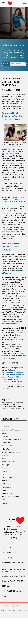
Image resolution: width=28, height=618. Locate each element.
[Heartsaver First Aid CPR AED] (12, 581)
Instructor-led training (14, 206)
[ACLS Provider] (6, 553)
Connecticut (5, 443)
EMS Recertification (8, 462)
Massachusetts (7, 477)
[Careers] (4, 596)
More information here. (10, 324)
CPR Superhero (6, 446)
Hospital (4, 471)
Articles (4, 433)
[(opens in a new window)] (11, 538)
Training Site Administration (11, 497)
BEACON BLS (14, 200)
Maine (3, 474)
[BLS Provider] (6, 548)
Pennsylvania (6, 487)
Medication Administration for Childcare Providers (12, 372)
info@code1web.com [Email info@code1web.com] (14, 529)
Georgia (4, 468)
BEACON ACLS (7, 202)
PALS (3, 484)
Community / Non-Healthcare (11, 439)
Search (5, 64)
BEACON (4, 436)
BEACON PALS (19, 202)
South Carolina (6, 493)
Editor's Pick (5, 449)
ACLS (3, 424)
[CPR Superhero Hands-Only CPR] (13, 576)
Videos (3, 500)
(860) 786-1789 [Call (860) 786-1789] (14, 526)
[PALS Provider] (6, 558)
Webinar (4, 503)
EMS (3, 458)
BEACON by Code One (18, 142)
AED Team (5, 427)
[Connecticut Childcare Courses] (12, 591)
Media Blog (5, 481)
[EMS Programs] (6, 586)
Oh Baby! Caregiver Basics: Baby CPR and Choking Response (13, 570)
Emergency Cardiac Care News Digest (10, 454)
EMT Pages (5, 465)
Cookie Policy (18, 606)
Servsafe (4, 490)
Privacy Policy (9, 606)
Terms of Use (6, 608)
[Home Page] (6, 3)
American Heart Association (11, 430)
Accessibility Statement (18, 608)
